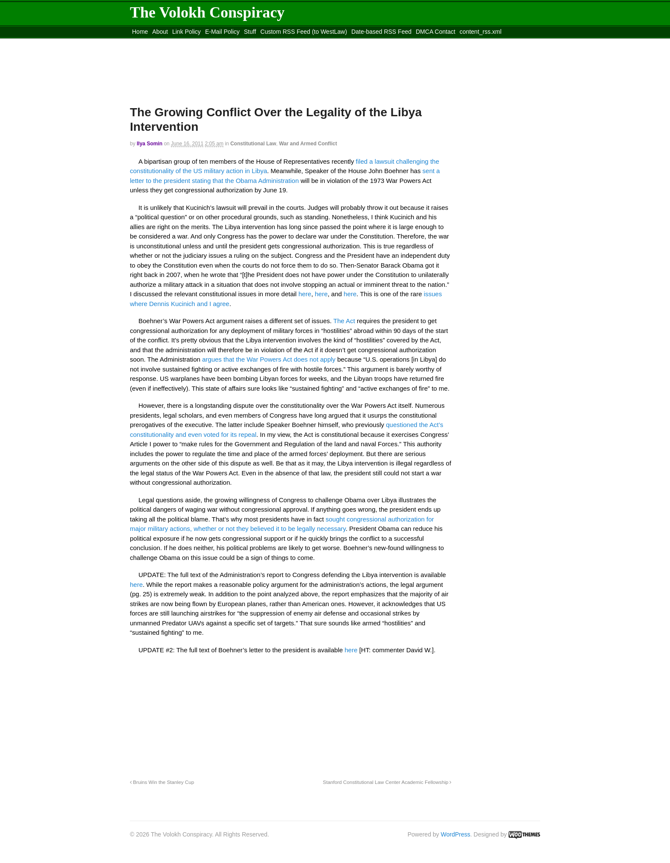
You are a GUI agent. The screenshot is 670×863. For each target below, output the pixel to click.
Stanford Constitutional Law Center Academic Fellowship (387, 782)
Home (140, 31)
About (160, 31)
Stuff (250, 31)
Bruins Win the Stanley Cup (162, 782)
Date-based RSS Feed (381, 31)
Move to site (253, 42)
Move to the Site (177, 42)
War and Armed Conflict (308, 144)
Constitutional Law (253, 144)
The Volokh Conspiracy (207, 12)
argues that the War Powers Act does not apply (268, 359)
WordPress (455, 834)
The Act (344, 320)
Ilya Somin (149, 144)
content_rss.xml (481, 31)
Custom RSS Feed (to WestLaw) (303, 31)
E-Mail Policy (222, 31)
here (304, 293)
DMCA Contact (435, 31)
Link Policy (186, 31)
